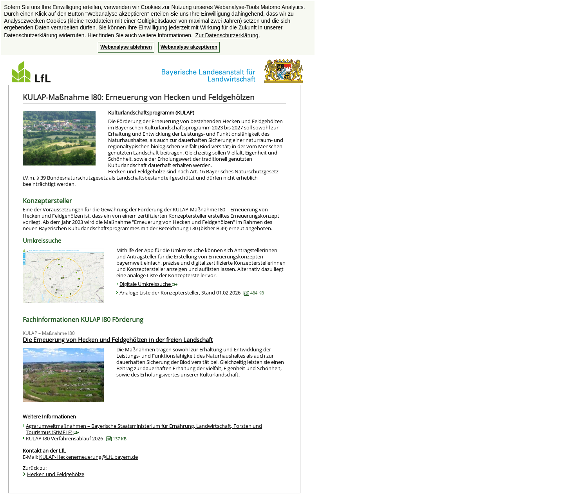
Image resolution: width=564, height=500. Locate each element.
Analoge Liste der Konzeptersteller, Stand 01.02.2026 (191, 292)
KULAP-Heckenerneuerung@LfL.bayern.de (88, 456)
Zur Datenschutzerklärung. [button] (227, 35)
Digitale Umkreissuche (148, 283)
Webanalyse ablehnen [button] (126, 47)
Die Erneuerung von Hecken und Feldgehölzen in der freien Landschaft (118, 340)
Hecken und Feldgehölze (55, 474)
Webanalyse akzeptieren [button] (189, 47)
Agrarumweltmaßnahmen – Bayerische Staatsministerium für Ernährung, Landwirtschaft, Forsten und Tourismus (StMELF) (144, 429)
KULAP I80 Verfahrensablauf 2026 (76, 438)
